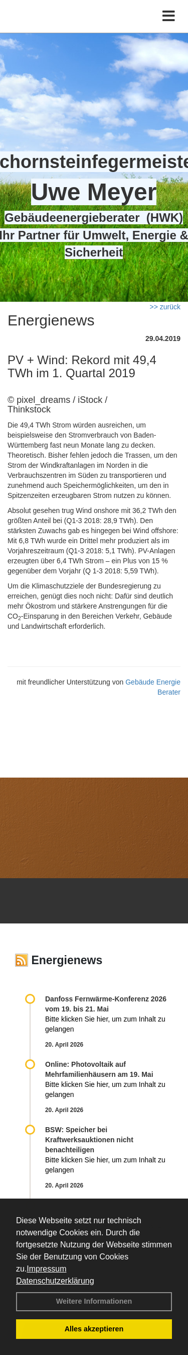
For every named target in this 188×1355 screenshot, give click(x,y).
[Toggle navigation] (168, 16)
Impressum (46, 1268)
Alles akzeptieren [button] (94, 1329)
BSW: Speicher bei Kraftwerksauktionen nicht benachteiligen (89, 1140)
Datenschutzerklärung (55, 1281)
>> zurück (165, 307)
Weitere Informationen (94, 1301)
